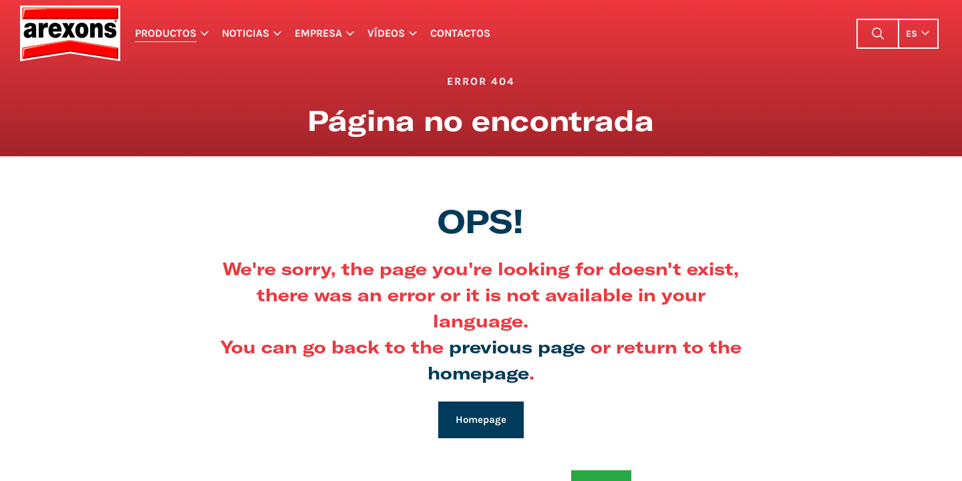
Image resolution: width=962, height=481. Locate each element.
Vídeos (386, 33)
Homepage (481, 420)
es (911, 33)
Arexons (70, 33)
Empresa (318, 33)
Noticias (245, 33)
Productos (165, 33)
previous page (517, 346)
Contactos (460, 33)
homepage (478, 372)
